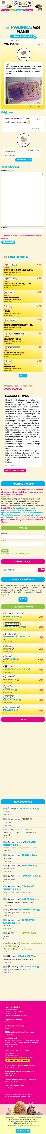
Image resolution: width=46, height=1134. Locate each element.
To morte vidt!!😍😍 (14, 627)
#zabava (18, 41)
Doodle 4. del (30, 855)
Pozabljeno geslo (22, 554)
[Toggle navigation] (3, 2)
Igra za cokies (12, 700)
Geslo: (3, 541)
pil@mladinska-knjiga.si (19, 1015)
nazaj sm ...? (11, 680)
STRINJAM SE (23, 1131)
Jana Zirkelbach (10, 1022)
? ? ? (23, 599)
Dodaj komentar (24, 160)
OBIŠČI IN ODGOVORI (15, 470)
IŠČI (42, 570)
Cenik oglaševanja (17, 1061)
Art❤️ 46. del (11, 659)
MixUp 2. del (29, 933)
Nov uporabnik (7, 554)
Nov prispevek (23, 36)
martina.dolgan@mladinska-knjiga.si (22, 1057)
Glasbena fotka (12, 617)
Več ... (23, 376)
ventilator (10, 690)
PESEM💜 (8, 649)
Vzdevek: (4, 534)
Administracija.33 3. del (16, 669)
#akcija (7, 41)
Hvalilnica (18, 28)
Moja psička (11, 710)
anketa (27, 819)
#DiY (12, 41)
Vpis (5, 551)
